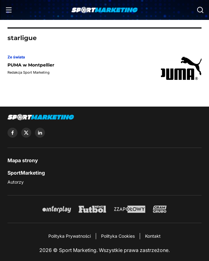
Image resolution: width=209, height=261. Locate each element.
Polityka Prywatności (69, 236)
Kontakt (153, 236)
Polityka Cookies (118, 236)
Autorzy (15, 182)
